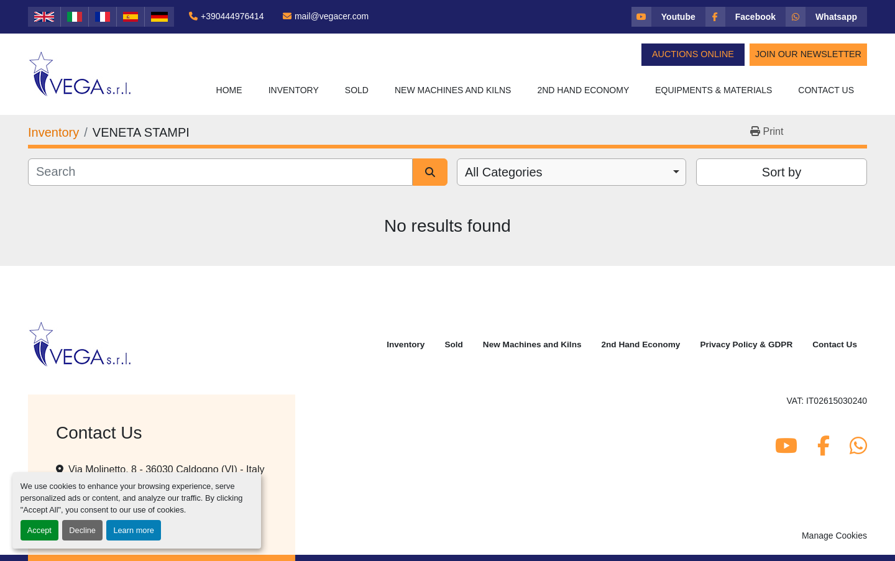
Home (229, 90)
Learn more (133, 530)
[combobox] (571, 172)
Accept (39, 530)
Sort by (781, 172)
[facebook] (745, 17)
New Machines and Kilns (453, 90)
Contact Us (826, 90)
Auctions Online (693, 54)
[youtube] (668, 17)
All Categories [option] (504, 172)
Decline (82, 530)
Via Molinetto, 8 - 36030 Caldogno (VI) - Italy (166, 469)
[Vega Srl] (80, 344)
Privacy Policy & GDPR (746, 344)
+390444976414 (232, 16)
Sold (357, 90)
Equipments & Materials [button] (713, 90)
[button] (293, 90)
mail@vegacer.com (332, 16)
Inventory (293, 90)
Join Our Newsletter (808, 54)
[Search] (220, 172)
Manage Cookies (834, 535)
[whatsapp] (826, 17)
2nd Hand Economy (583, 90)
